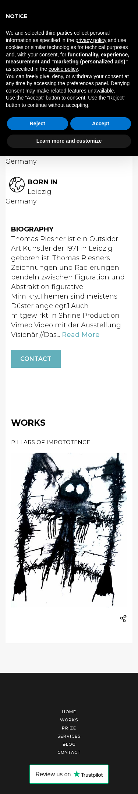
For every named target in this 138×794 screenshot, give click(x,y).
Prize (69, 728)
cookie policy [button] (63, 69)
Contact (36, 358)
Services (69, 736)
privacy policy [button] (90, 40)
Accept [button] (100, 123)
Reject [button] (37, 123)
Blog (69, 744)
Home (69, 711)
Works (69, 719)
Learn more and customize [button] (69, 141)
